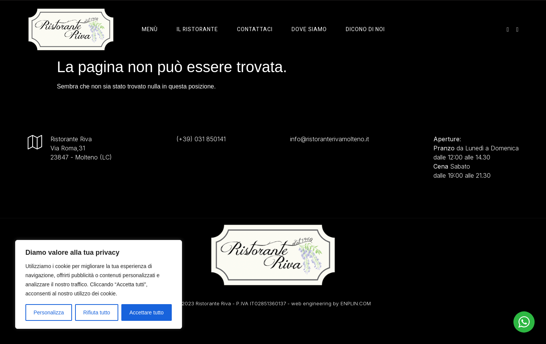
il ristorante (197, 29)
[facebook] (517, 29)
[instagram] (508, 29)
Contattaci (255, 29)
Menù (150, 29)
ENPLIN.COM (355, 303)
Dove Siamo (309, 29)
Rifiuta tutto (96, 312)
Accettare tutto (146, 312)
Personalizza (48, 312)
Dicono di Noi (365, 29)
